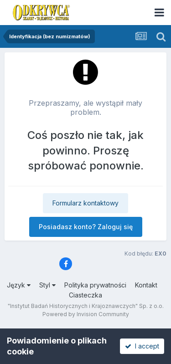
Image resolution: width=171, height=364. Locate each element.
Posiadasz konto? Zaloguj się (86, 227)
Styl (47, 285)
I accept (142, 346)
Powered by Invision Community (85, 314)
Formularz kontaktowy (85, 203)
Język (19, 285)
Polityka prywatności (95, 285)
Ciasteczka (85, 295)
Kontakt (146, 285)
